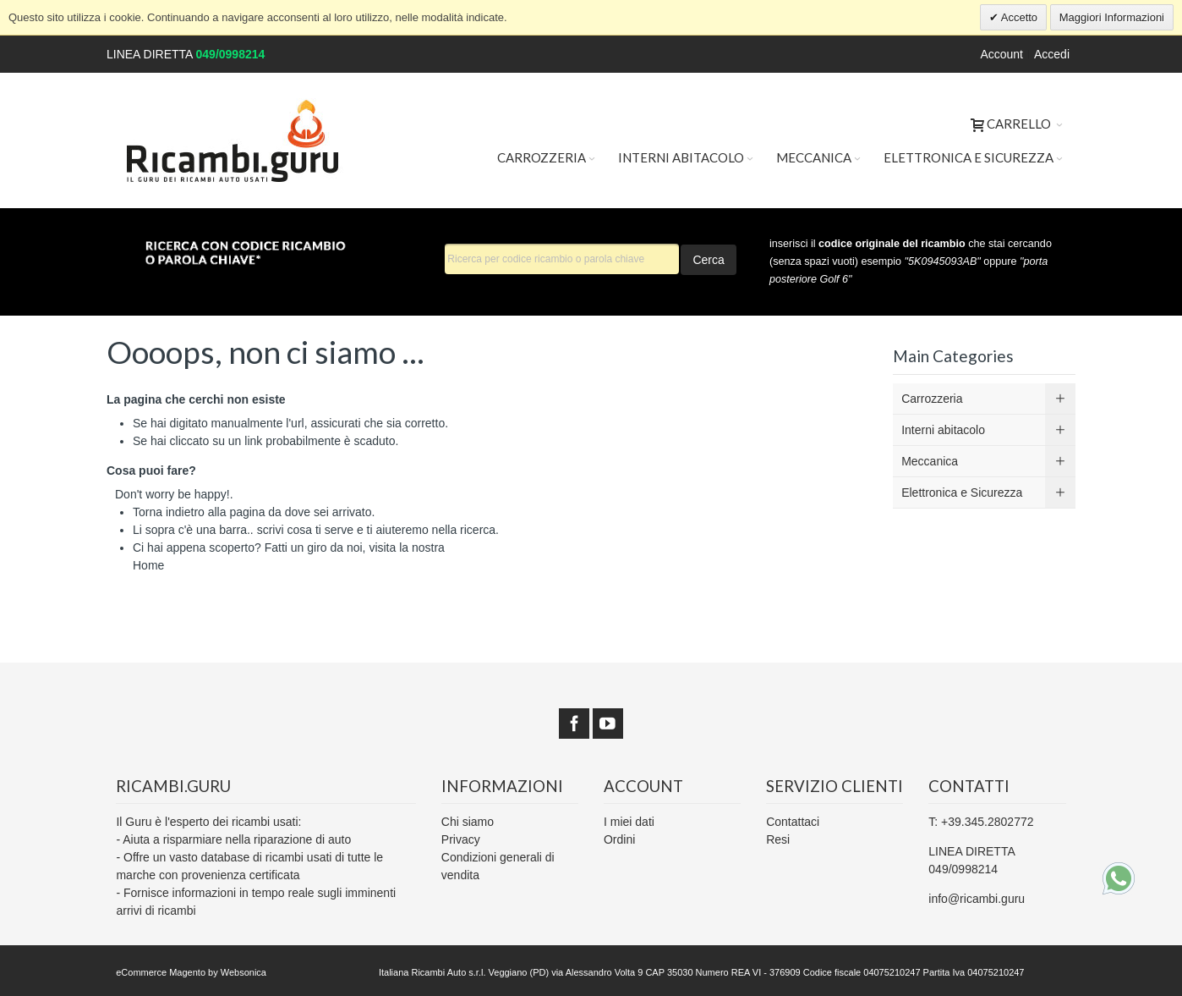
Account (1001, 54)
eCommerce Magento (160, 972)
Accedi (1052, 54)
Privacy (460, 839)
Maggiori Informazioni (1111, 17)
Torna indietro (169, 512)
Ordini (619, 839)
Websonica (243, 972)
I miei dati (629, 821)
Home (148, 565)
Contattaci (792, 821)
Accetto (1018, 17)
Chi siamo (467, 821)
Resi (778, 839)
